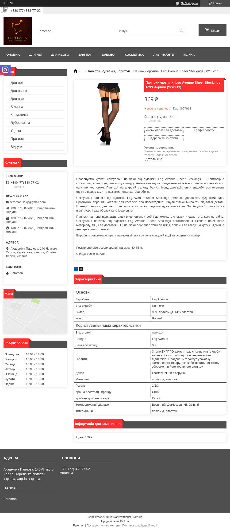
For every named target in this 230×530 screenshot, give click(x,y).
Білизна (108, 54)
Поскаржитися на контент (103, 525)
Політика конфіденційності (139, 525)
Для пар (85, 54)
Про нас (17, 139)
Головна (12, 54)
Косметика (134, 54)
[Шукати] (181, 31)
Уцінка (189, 54)
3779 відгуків (189, 3)
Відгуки (16, 147)
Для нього (60, 54)
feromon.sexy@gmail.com (28, 202)
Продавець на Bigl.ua (115, 521)
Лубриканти (163, 54)
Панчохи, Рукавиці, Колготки (108, 71)
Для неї (35, 54)
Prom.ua (137, 517)
